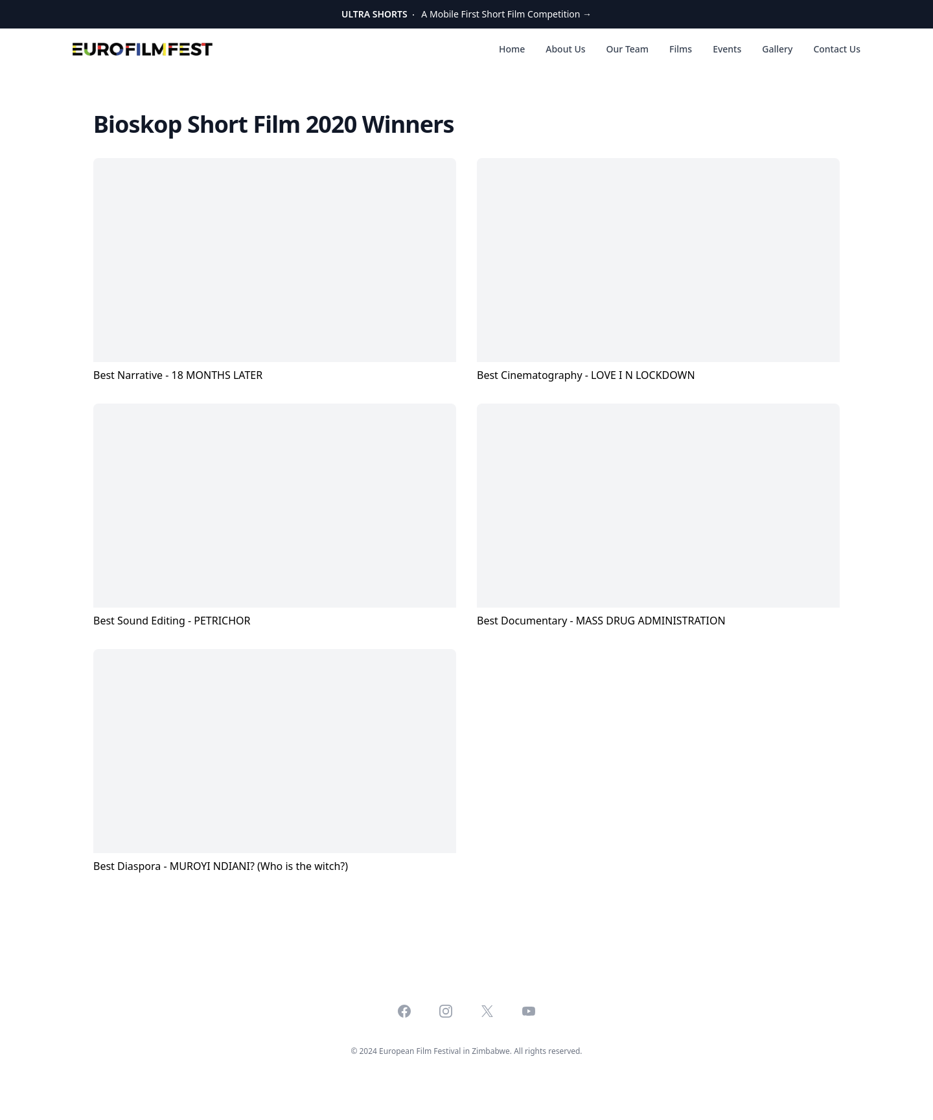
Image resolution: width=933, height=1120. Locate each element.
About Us (565, 49)
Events (727, 49)
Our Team (627, 49)
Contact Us (836, 49)
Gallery (777, 49)
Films (680, 49)
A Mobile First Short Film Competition (466, 14)
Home (512, 49)
